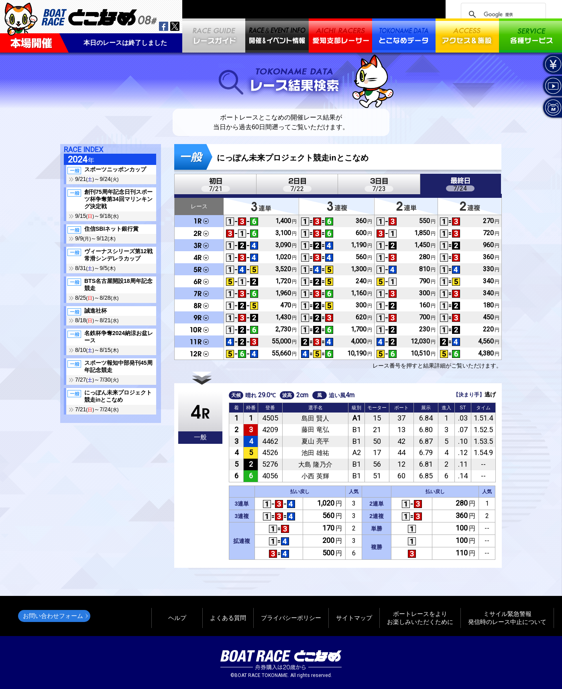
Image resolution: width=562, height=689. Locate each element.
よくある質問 (228, 617)
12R (199, 354)
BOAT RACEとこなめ (99, 16)
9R (199, 317)
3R (199, 245)
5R (199, 269)
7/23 (379, 189)
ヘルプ (177, 617)
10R (199, 329)
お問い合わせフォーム (53, 615)
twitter (174, 26)
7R (199, 293)
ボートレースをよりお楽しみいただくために (420, 617)
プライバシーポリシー (291, 617)
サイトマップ (354, 617)
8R (199, 305)
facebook (163, 26)
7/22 (297, 189)
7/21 (215, 189)
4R (199, 257)
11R (199, 341)
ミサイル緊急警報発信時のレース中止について (507, 617)
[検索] (502, 14)
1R (199, 221)
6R (199, 281)
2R (199, 233)
